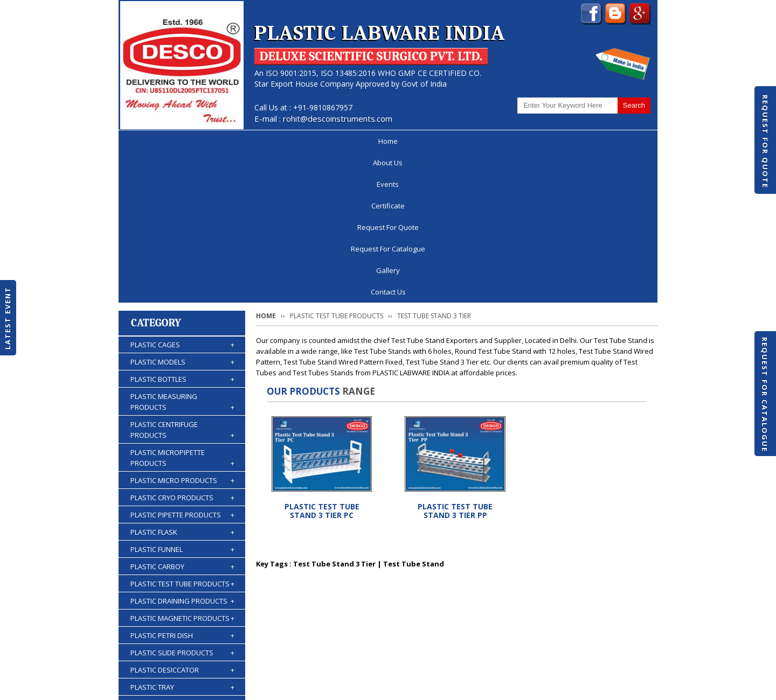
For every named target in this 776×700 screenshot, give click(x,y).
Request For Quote (765, 141)
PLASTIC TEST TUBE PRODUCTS (182, 433)
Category (156, 172)
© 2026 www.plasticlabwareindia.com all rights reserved (218, 686)
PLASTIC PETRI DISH (182, 485)
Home (150, 141)
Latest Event (7, 317)
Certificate (312, 141)
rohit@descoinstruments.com (337, 118)
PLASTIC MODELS (182, 211)
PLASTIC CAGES (182, 194)
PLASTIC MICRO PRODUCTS (182, 330)
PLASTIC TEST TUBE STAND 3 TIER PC (322, 360)
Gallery (561, 141)
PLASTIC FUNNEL (182, 399)
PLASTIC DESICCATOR (182, 519)
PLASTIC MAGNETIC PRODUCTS (182, 468)
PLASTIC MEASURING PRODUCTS (182, 251)
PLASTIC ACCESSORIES (182, 623)
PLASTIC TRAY (182, 536)
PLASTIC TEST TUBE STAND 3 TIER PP (455, 360)
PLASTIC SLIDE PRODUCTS (182, 502)
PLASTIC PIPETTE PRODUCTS (182, 364)
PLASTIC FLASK (182, 381)
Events (257, 141)
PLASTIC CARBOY (182, 416)
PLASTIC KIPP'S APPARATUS (182, 571)
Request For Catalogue (765, 394)
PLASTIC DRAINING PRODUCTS (182, 450)
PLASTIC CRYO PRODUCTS (182, 347)
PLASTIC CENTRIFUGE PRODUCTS (182, 279)
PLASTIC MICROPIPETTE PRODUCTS (182, 307)
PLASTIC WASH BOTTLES (182, 605)
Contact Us (618, 141)
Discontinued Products (511, 659)
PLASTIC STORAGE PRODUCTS (182, 554)
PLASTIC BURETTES (182, 588)
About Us (203, 141)
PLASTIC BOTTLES (182, 228)
